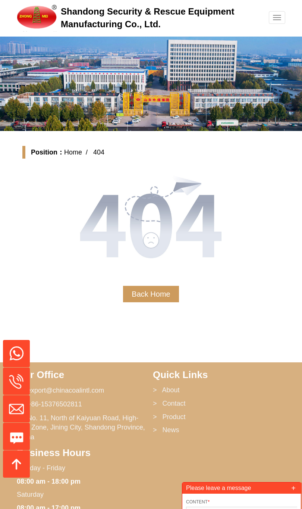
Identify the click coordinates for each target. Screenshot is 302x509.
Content (198, 502)
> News (166, 476)
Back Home (151, 294)
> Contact (169, 449)
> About (166, 436)
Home (73, 152)
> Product (169, 462)
